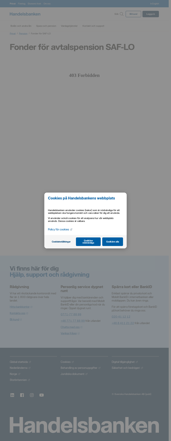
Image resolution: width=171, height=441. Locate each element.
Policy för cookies (60, 229)
